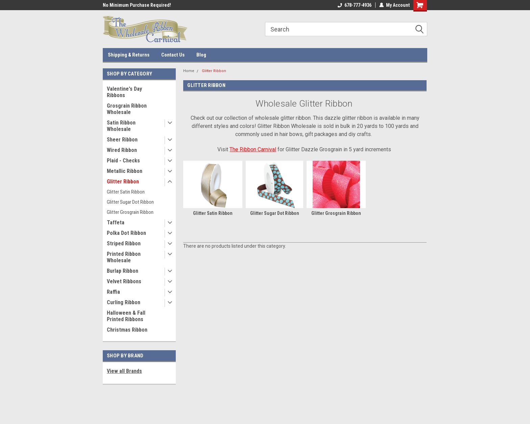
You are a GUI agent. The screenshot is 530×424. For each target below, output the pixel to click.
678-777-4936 (354, 5)
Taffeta (115, 222)
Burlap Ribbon (122, 271)
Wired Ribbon (122, 150)
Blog (201, 55)
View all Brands (124, 371)
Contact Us (173, 55)
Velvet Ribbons (124, 281)
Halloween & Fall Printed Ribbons (126, 316)
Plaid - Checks (123, 160)
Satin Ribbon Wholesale (121, 125)
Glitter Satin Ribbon (126, 192)
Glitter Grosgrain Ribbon (130, 212)
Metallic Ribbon (124, 171)
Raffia (113, 292)
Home (188, 71)
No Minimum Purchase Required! (137, 5)
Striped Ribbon (124, 243)
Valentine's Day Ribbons (124, 92)
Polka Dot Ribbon (126, 233)
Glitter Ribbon (123, 181)
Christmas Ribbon (127, 330)
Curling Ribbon (123, 302)
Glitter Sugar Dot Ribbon (130, 202)
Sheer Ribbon (122, 139)
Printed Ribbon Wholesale (124, 257)
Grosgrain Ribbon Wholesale (127, 109)
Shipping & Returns (128, 55)
